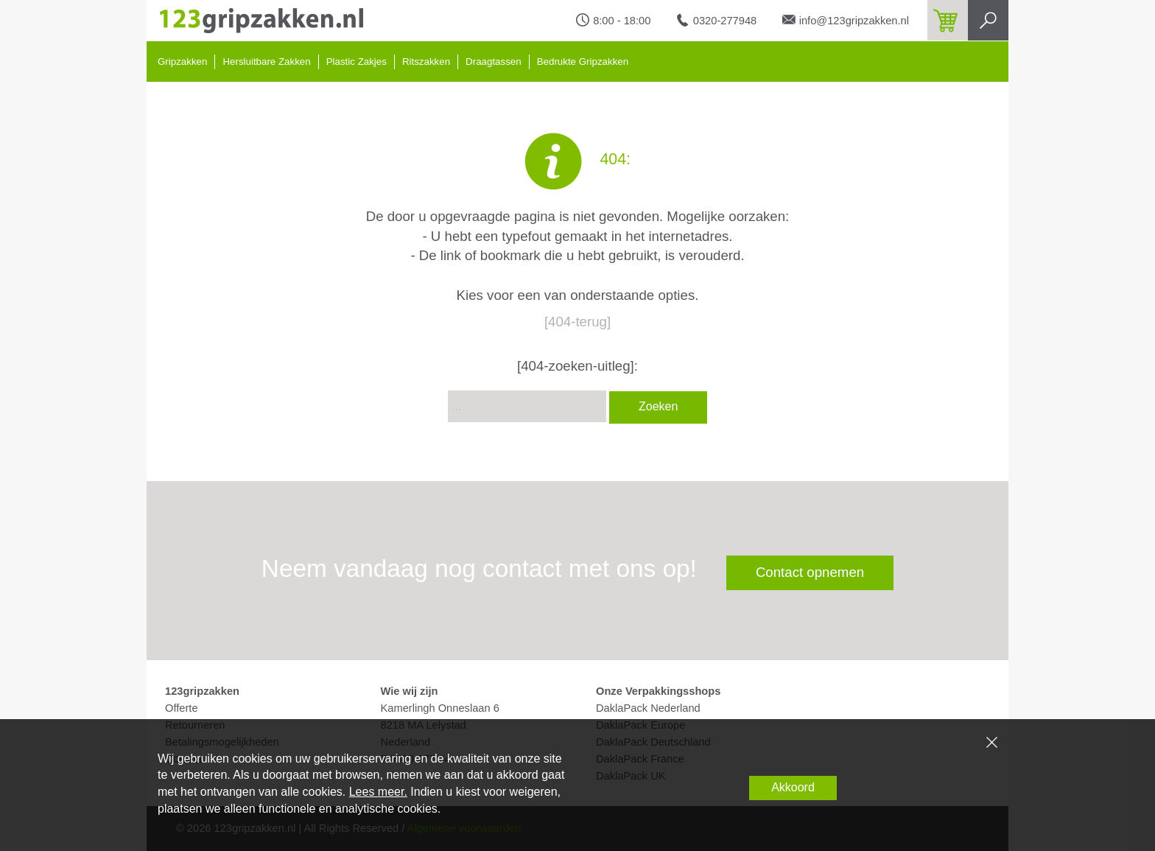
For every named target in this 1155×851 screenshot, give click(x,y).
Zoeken (658, 406)
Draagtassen (494, 61)
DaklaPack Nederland (648, 708)
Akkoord (793, 787)
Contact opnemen (810, 572)
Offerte (181, 708)
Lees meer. (378, 791)
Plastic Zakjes (356, 61)
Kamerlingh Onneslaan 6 (440, 708)
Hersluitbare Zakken (266, 61)
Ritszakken (426, 61)
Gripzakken (182, 61)
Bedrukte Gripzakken (582, 61)
